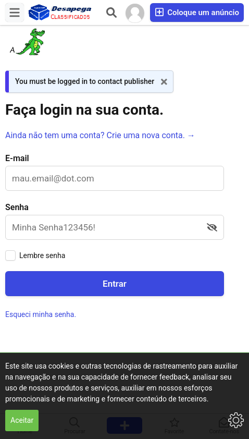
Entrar (115, 283)
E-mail (17, 158)
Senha (17, 207)
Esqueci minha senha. (40, 314)
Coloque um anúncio (197, 12)
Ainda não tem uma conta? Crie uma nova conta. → (100, 135)
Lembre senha (42, 255)
